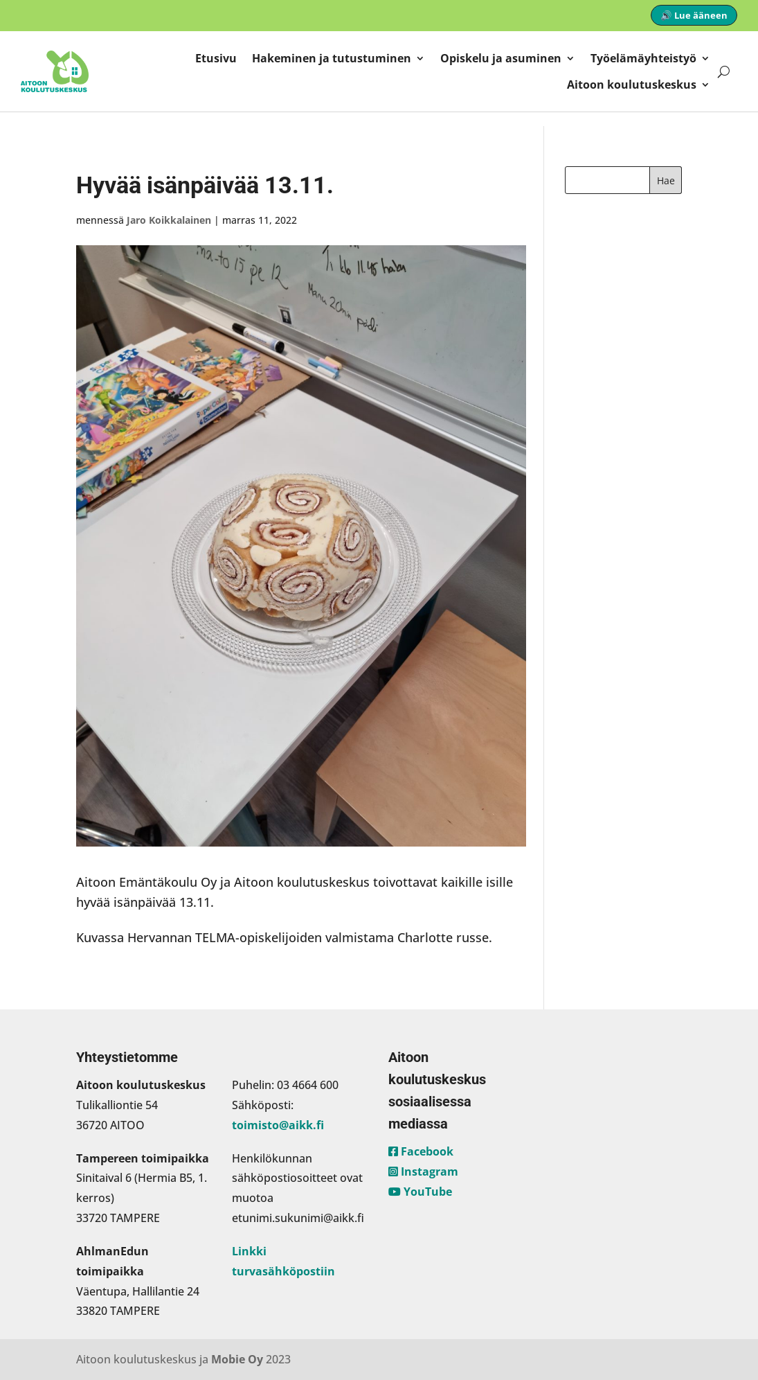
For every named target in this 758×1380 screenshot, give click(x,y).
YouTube (420, 1191)
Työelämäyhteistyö (643, 58)
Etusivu (216, 58)
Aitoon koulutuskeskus (631, 84)
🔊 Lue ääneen (694, 15)
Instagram (423, 1171)
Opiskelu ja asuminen (500, 58)
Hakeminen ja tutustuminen (331, 58)
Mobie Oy (237, 1359)
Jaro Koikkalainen (169, 220)
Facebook (420, 1151)
